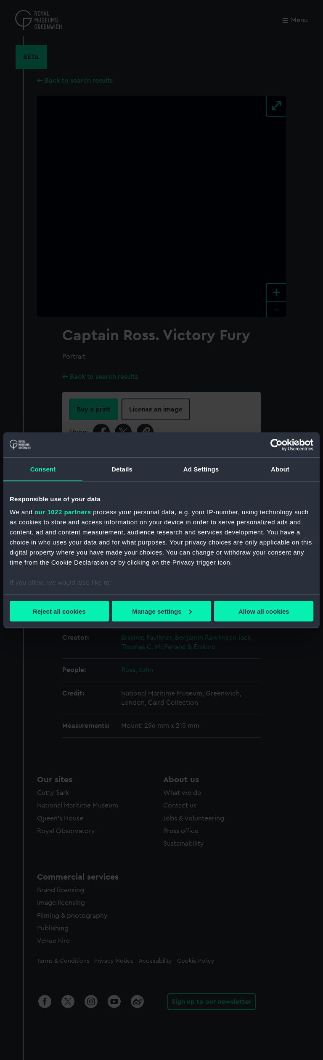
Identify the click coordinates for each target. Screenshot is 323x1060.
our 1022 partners (62, 512)
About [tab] (280, 468)
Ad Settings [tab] (201, 468)
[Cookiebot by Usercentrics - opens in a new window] (276, 444)
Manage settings (162, 611)
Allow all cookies (263, 611)
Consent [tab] (43, 468)
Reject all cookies (59, 611)
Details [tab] (121, 468)
